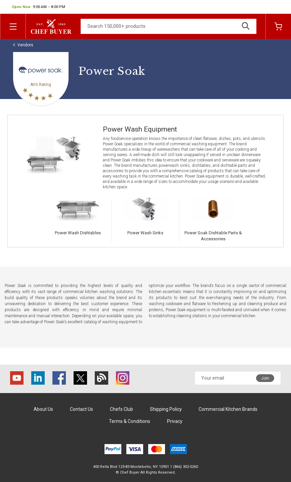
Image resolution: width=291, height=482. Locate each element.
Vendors (25, 45)
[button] (38, 7)
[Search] (168, 26)
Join (265, 378)
